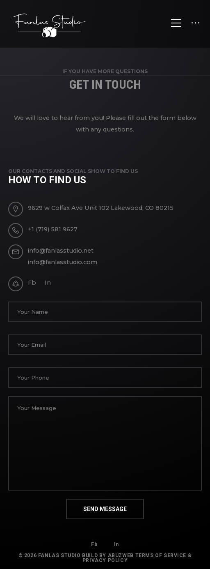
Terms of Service (161, 555)
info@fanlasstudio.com (62, 262)
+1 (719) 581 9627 (53, 229)
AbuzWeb (121, 555)
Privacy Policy (105, 560)
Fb (32, 282)
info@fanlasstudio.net (61, 250)
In (48, 282)
